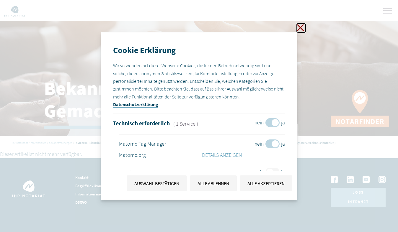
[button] (243, 155)
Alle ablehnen (213, 183)
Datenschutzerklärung (135, 104)
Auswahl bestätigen (156, 183)
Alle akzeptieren (266, 183)
